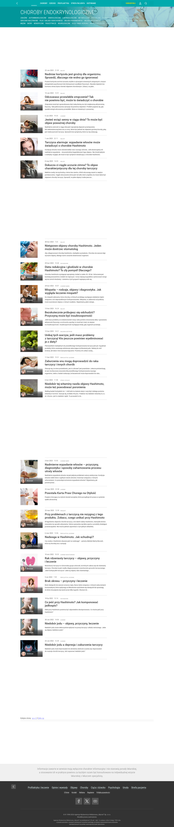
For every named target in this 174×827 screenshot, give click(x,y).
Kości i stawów (145, 21)
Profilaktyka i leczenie (38, 787)
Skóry (29, 23)
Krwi (136, 21)
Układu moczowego (92, 21)
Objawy (73, 787)
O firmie (66, 792)
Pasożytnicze (50, 23)
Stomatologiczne (109, 18)
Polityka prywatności (103, 792)
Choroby (43, 3)
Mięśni (23, 23)
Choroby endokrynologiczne (57, 12)
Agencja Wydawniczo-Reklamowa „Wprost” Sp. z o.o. (92, 814)
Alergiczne (133, 18)
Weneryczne (39, 23)
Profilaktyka (63, 3)
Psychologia (114, 787)
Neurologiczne (64, 23)
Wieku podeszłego (97, 23)
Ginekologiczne (54, 18)
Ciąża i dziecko (98, 787)
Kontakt (74, 792)
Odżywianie (91, 3)
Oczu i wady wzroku (80, 23)
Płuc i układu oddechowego (51, 21)
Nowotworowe (126, 21)
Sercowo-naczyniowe (29, 21)
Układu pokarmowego (73, 21)
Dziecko (52, 3)
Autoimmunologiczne (37, 18)
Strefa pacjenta (78, 3)
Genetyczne (123, 18)
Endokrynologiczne (110, 21)
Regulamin (90, 792)
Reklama (82, 792)
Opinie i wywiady (60, 787)
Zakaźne (23, 18)
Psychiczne (96, 18)
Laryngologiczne (69, 18)
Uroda (126, 787)
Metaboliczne (84, 18)
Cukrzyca (110, 23)
